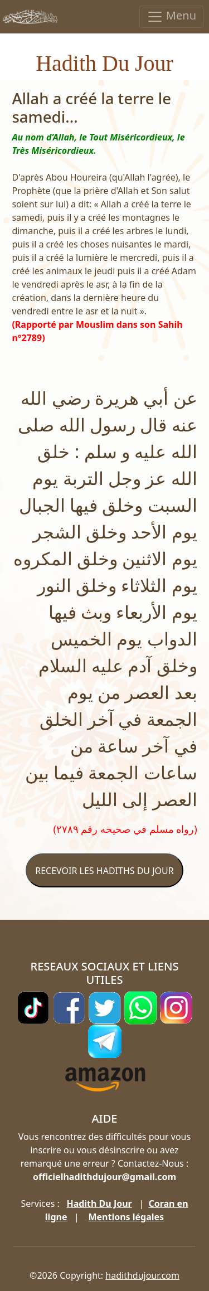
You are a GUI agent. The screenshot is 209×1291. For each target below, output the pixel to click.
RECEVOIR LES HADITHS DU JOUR (104, 871)
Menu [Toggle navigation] (171, 16)
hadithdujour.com (142, 1275)
